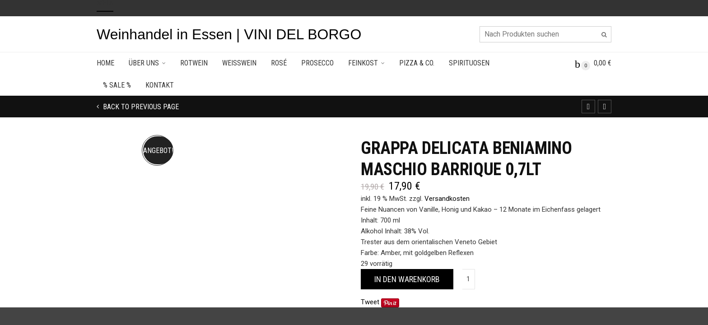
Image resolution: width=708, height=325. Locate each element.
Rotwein (194, 63)
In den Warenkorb (407, 279)
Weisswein (239, 63)
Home (105, 63)
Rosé (279, 63)
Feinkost (363, 63)
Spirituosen (469, 63)
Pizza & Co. (416, 63)
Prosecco (317, 63)
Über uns (144, 63)
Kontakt (159, 85)
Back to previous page (140, 106)
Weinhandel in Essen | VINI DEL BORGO (229, 34)
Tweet (370, 302)
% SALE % (117, 85)
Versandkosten (447, 199)
